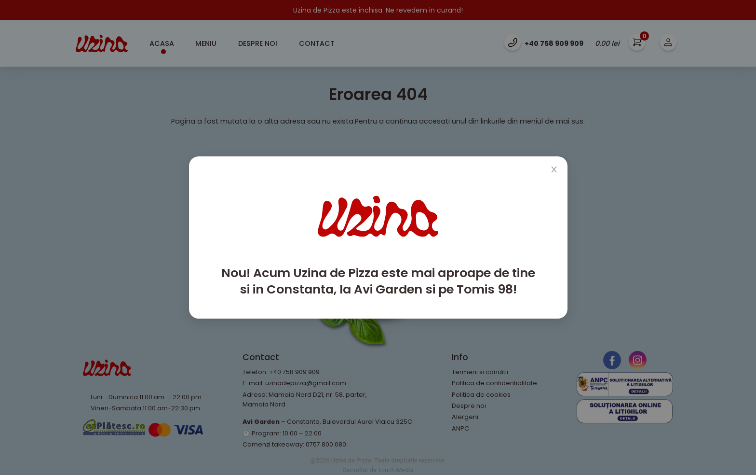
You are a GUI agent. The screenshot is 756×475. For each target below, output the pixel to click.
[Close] (553, 169)
